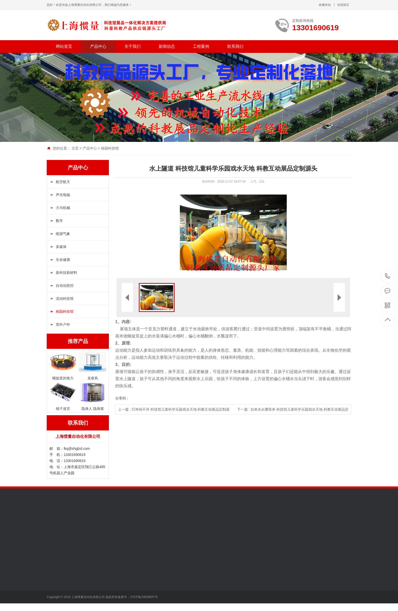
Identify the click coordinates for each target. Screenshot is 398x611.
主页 (75, 148)
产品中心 (98, 46)
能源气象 (63, 234)
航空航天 (63, 182)
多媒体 (61, 247)
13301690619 (387, 276)
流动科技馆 (65, 298)
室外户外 (63, 324)
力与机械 (63, 208)
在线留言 (343, 5)
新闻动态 (167, 46)
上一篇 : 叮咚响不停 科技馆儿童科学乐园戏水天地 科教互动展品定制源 (173, 409)
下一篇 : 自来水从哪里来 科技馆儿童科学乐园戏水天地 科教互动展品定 (293, 409)
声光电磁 (63, 195)
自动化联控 (65, 286)
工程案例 (201, 46)
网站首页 (64, 46)
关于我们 (132, 46)
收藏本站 (325, 5)
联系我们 (235, 46)
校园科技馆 (110, 148)
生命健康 (63, 260)
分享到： (122, 398)
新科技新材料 (66, 273)
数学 (59, 221)
